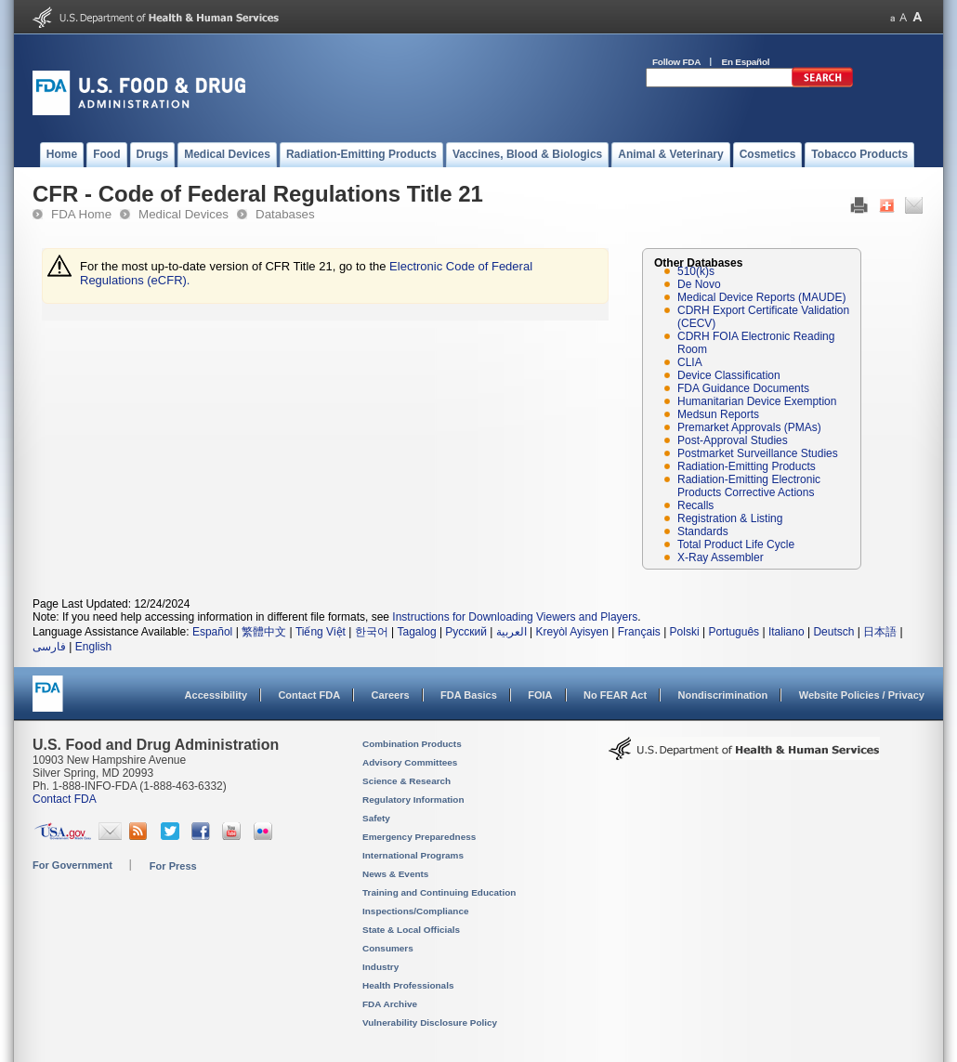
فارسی (49, 646)
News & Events (395, 874)
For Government (72, 865)
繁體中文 (264, 631)
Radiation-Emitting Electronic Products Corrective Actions (748, 486)
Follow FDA (676, 62)
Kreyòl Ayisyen (572, 631)
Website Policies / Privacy (861, 695)
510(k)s (695, 271)
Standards (702, 531)
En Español (746, 62)
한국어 (371, 631)
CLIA (689, 362)
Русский (466, 631)
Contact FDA (309, 695)
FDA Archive (389, 1004)
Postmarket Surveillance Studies (757, 453)
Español (212, 631)
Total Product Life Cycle (735, 544)
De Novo (699, 284)
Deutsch (833, 631)
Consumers (387, 948)
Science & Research (406, 781)
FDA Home (81, 214)
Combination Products (412, 744)
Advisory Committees (409, 762)
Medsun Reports (718, 414)
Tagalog (417, 631)
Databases (285, 214)
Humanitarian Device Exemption (756, 401)
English (93, 646)
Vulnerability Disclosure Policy (429, 1022)
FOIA (540, 695)
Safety (376, 818)
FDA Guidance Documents (743, 388)
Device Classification (728, 375)
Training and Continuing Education (439, 892)
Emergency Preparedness (419, 837)
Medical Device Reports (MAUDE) (761, 297)
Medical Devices (183, 214)
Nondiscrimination (723, 695)
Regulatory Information (413, 799)
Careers (391, 695)
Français (639, 631)
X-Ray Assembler (720, 557)
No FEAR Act (615, 695)
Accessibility (216, 695)
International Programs (413, 855)
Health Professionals (407, 985)
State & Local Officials (411, 929)
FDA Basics (468, 695)
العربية (511, 631)
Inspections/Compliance (415, 911)
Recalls (695, 505)
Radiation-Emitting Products (746, 466)
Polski (685, 631)
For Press (173, 866)
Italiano (786, 631)
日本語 (880, 631)
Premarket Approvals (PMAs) (749, 427)
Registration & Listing (729, 518)
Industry (380, 967)
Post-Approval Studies (732, 440)
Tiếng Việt (320, 631)
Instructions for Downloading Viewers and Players (514, 616)
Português (733, 631)
